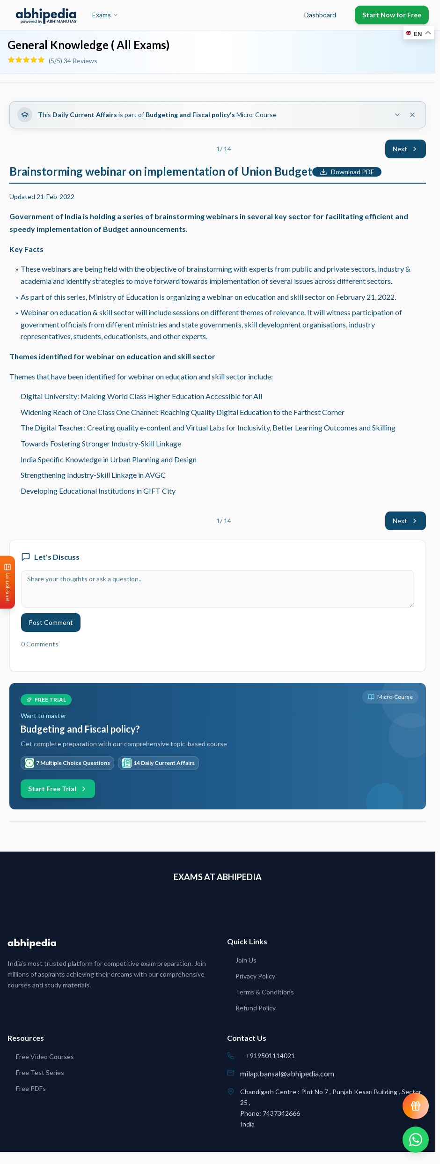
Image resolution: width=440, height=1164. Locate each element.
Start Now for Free (391, 15)
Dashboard (320, 15)
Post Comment (51, 622)
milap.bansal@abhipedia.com (287, 1073)
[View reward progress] (416, 1106)
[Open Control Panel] (7, 582)
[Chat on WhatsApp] (416, 1140)
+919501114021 (270, 1056)
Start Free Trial (58, 789)
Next (405, 149)
